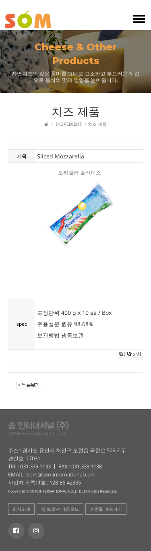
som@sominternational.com (60, 474)
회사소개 (21, 509)
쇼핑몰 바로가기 (106, 509)
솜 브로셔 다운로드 (60, 509)
